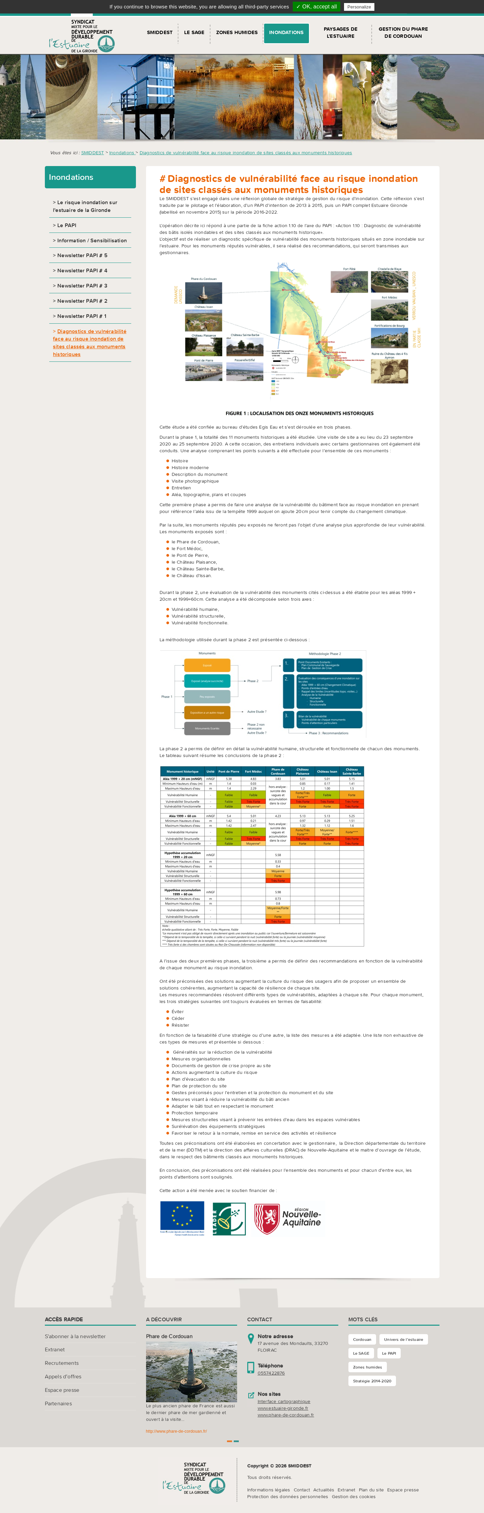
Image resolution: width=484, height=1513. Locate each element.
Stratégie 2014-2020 (372, 1380)
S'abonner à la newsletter (75, 1336)
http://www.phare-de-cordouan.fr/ (176, 1431)
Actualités (323, 1490)
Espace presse (62, 1389)
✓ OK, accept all (316, 6)
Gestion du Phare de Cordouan (403, 32)
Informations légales (268, 1490)
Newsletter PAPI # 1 (81, 316)
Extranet (55, 1349)
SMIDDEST (160, 32)
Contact (302, 1490)
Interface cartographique (284, 1401)
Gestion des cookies (354, 1496)
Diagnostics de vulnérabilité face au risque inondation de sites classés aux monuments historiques (246, 153)
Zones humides (237, 32)
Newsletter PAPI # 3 (82, 285)
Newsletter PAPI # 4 (82, 270)
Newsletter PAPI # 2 (82, 300)
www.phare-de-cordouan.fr (286, 1415)
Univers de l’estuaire (403, 1339)
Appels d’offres (63, 1376)
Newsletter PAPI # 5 (82, 255)
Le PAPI (66, 225)
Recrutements (62, 1362)
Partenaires (58, 1403)
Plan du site (371, 1490)
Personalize (359, 6)
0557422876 (271, 1373)
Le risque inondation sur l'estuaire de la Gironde (85, 206)
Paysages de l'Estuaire (341, 32)
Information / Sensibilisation (92, 240)
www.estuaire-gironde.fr (283, 1408)
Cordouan (362, 1339)
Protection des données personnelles (288, 1496)
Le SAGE (194, 32)
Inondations (286, 32)
